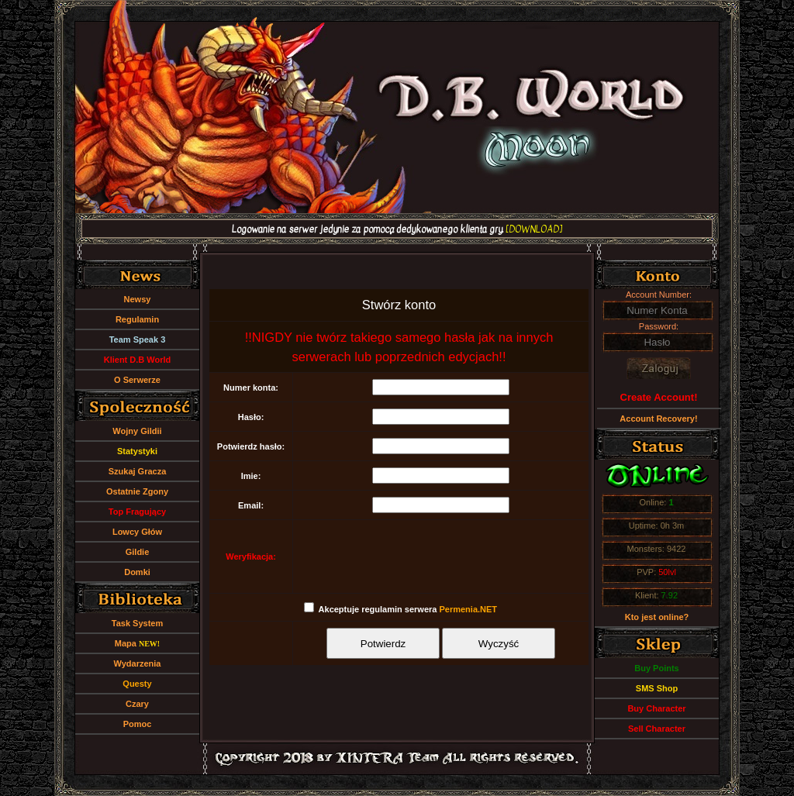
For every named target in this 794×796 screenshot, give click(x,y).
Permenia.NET (468, 609)
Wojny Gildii (136, 431)
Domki (137, 572)
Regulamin (137, 319)
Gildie (138, 552)
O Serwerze (137, 379)
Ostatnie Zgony (137, 491)
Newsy (137, 299)
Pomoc (137, 724)
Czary (137, 703)
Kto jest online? (657, 617)
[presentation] (441, 556)
